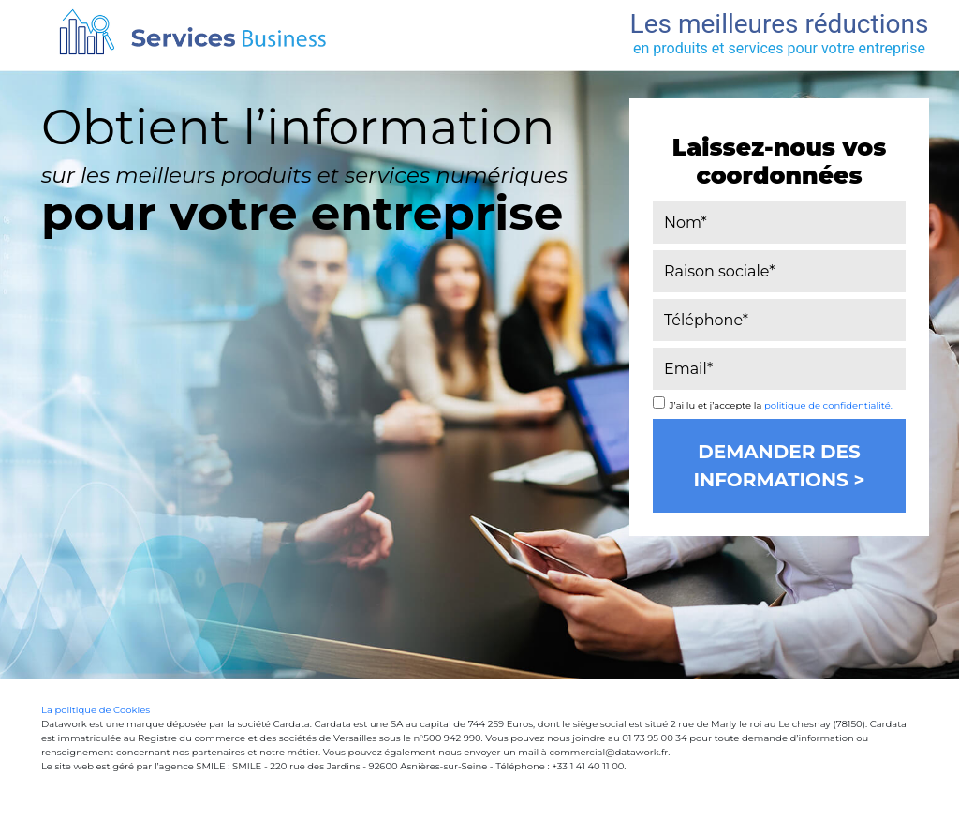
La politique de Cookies (95, 710)
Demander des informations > (778, 465)
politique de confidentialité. (828, 405)
